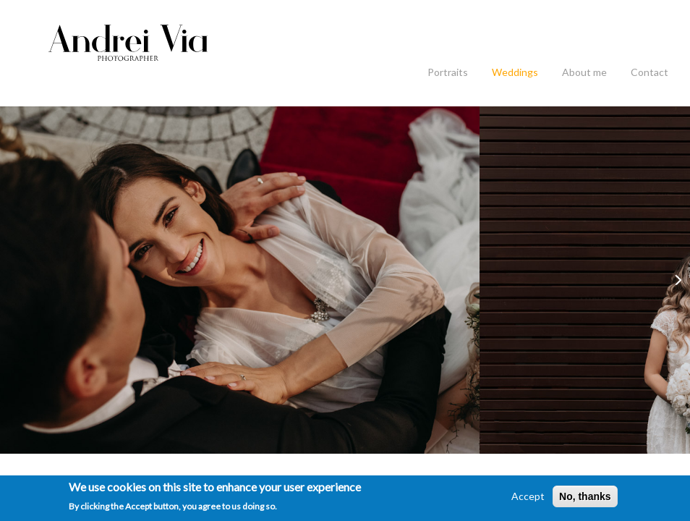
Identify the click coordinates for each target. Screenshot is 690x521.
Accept (528, 496)
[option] (240, 280)
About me (584, 72)
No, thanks (585, 496)
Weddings (515, 72)
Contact (649, 72)
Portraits (447, 72)
